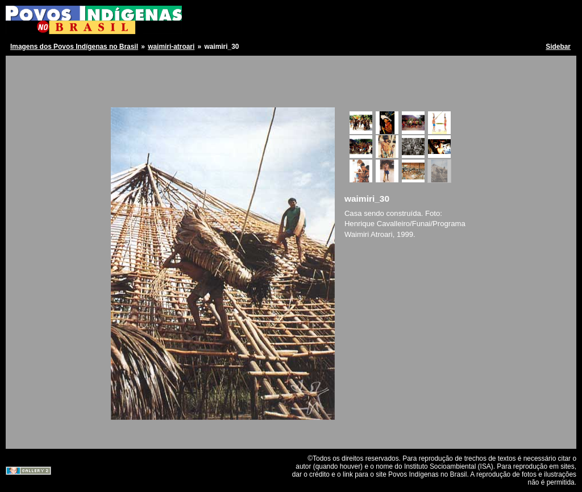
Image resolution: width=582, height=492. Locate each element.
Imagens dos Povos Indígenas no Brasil (74, 47)
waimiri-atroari (171, 47)
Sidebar (558, 47)
